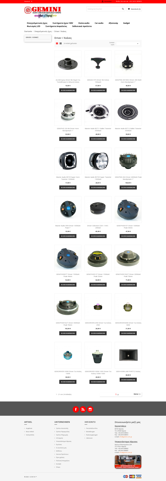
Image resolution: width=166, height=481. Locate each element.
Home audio (83, 23)
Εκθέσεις (59, 451)
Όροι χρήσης (60, 457)
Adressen (89, 438)
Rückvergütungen (92, 435)
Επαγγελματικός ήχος (37, 23)
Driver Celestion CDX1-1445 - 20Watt (98, 227)
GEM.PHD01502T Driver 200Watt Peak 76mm (128, 275)
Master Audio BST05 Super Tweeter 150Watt (98, 178)
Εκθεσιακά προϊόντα (82, 26)
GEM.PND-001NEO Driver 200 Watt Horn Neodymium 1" (128, 81)
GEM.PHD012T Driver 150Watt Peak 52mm (98, 275)
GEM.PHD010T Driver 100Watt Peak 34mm (128, 227)
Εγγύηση (59, 444)
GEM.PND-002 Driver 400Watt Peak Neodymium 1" (128, 178)
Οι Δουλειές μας (61, 448)
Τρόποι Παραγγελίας (62, 432)
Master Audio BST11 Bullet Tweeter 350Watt (98, 129)
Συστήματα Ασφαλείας (56, 26)
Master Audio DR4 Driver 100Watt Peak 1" (67, 227)
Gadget (126, 23)
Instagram (90, 409)
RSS (83, 409)
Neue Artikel (30, 432)
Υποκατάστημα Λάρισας (63, 441)
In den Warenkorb (68, 90)
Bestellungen (90, 432)
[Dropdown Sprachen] (28, 1)
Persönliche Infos (92, 428)
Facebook (76, 409)
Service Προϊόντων (62, 454)
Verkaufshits (30, 435)
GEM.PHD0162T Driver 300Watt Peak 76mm (68, 324)
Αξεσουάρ (113, 23)
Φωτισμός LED (33, 26)
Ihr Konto (90, 422)
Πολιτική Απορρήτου (63, 461)
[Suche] (105, 9)
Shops (58, 467)
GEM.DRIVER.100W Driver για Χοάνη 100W (67, 372)
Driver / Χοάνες (32, 37)
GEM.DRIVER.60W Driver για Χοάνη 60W (128, 324)
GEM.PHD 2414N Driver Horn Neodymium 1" (68, 129)
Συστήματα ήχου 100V (63, 23)
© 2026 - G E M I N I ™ (30, 477)
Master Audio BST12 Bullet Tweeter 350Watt (128, 129)
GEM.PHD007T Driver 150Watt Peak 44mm (67, 275)
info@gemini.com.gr (125, 437)
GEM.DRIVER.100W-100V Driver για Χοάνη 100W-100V (98, 372)
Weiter (137, 394)
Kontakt (58, 464)
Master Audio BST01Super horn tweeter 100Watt (68, 178)
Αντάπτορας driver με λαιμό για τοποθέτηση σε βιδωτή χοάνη (68, 81)
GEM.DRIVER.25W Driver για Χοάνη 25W (98, 324)
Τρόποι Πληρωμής (62, 435)
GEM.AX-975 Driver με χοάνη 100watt (98, 81)
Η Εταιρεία (59, 438)
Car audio (99, 23)
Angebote (29, 428)
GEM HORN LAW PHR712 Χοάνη (128, 371)
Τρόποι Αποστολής (62, 428)
